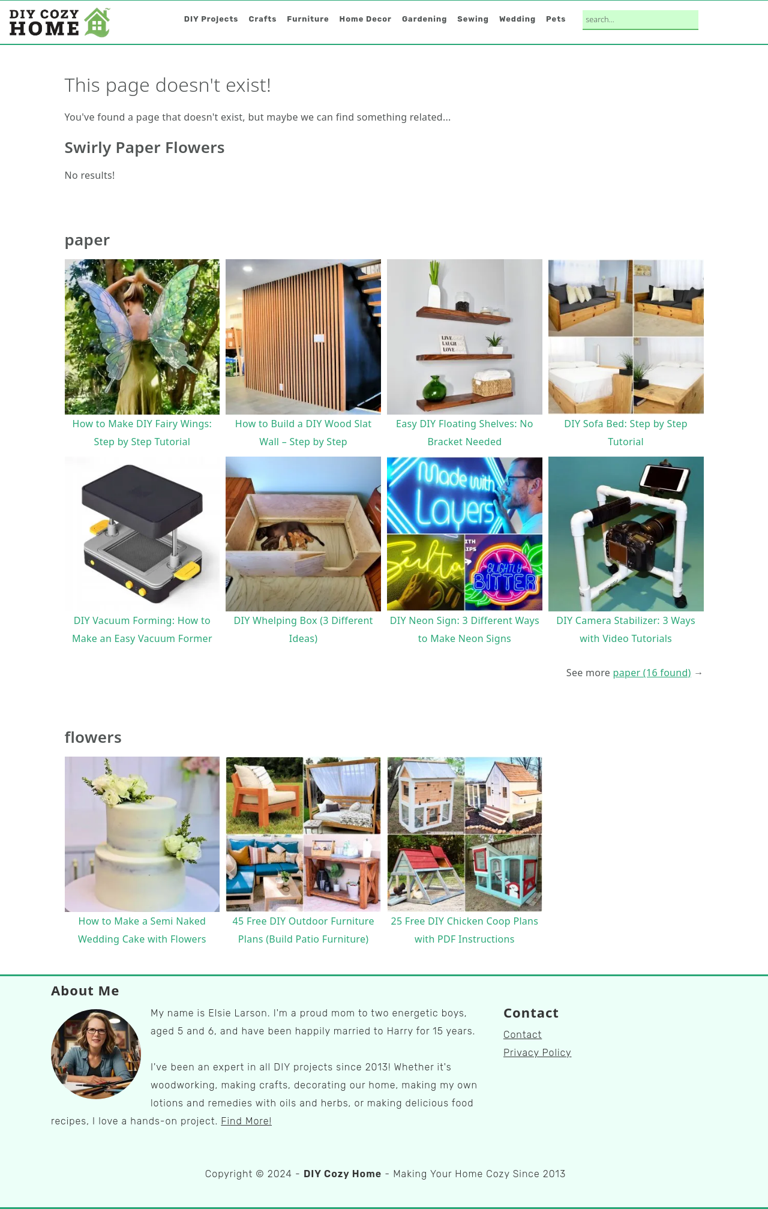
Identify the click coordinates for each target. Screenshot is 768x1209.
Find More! (246, 1121)
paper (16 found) (652, 672)
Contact (522, 1034)
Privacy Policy (537, 1052)
